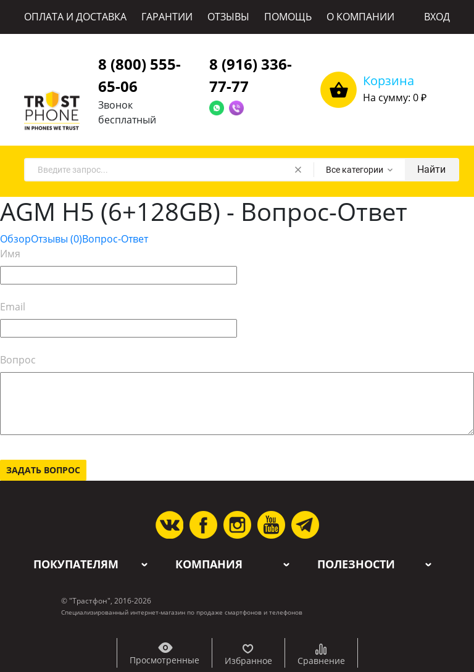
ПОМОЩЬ (288, 16)
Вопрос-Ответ (115, 239)
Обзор (15, 239)
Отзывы (56, 239)
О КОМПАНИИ (360, 16)
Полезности (356, 564)
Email (12, 306)
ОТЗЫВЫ (228, 16)
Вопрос (18, 360)
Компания (209, 564)
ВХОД (437, 16)
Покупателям (75, 564)
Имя (10, 253)
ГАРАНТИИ (167, 16)
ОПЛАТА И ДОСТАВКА (75, 16)
